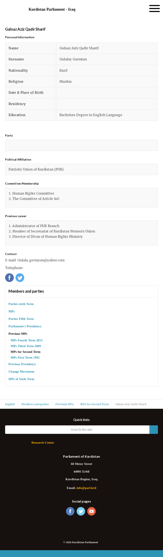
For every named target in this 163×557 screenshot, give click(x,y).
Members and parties (26, 291)
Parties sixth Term (21, 304)
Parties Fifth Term (21, 319)
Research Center (42, 442)
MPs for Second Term (26, 352)
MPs (11, 312)
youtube (91, 511)
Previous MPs (17, 334)
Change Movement (21, 372)
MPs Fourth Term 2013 (27, 340)
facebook (70, 511)
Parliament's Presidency (24, 326)
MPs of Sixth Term (21, 379)
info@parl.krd (86, 488)
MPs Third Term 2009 (26, 346)
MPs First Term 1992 (25, 358)
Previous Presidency (22, 364)
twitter (81, 511)
